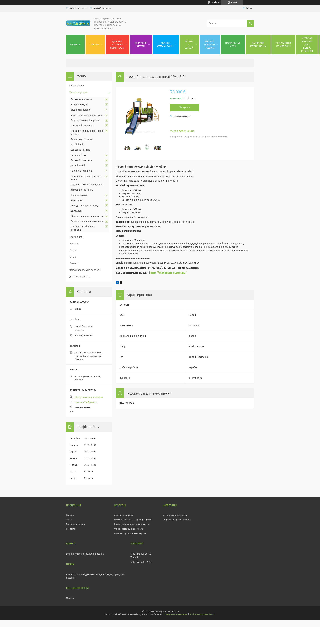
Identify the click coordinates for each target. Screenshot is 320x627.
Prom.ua (175, 611)
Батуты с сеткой (189, 44)
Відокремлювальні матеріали (87, 221)
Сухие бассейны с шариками (128, 529)
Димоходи (76, 210)
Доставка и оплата (79, 276)
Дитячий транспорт (81, 160)
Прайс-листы (76, 237)
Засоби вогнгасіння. (82, 189)
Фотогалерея (76, 85)
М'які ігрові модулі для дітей (87, 115)
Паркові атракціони (81, 170)
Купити (186, 107)
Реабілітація (77, 144)
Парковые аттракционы (258, 45)
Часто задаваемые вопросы (85, 270)
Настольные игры (233, 45)
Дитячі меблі (78, 165)
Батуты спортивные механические (132, 524)
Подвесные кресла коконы (177, 519)
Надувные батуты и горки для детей (133, 519)
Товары (95, 44)
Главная (75, 44)
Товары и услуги (78, 92)
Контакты (71, 529)
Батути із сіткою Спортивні (85, 120)
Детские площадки (124, 515)
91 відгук (216, 2)
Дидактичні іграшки (82, 139)
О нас (72, 256)
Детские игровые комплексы (117, 44)
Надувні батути (79, 104)
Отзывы (73, 263)
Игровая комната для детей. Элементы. (307, 45)
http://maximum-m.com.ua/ (168, 272)
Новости (74, 243)
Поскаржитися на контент (176, 614)
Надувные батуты (140, 45)
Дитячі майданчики (81, 99)
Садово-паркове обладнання (87, 184)
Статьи (72, 250)
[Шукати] (250, 23)
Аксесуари (76, 200)
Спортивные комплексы (283, 45)
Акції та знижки (79, 195)
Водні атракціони (80, 109)
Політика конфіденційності (202, 614)
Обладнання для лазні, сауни (87, 216)
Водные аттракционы (165, 45)
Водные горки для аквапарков (130, 533)
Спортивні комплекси (82, 125)
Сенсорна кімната (80, 149)
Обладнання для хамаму (84, 205)
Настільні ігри (78, 155)
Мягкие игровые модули (209, 44)
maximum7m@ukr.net (86, 402)
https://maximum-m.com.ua (89, 397)
